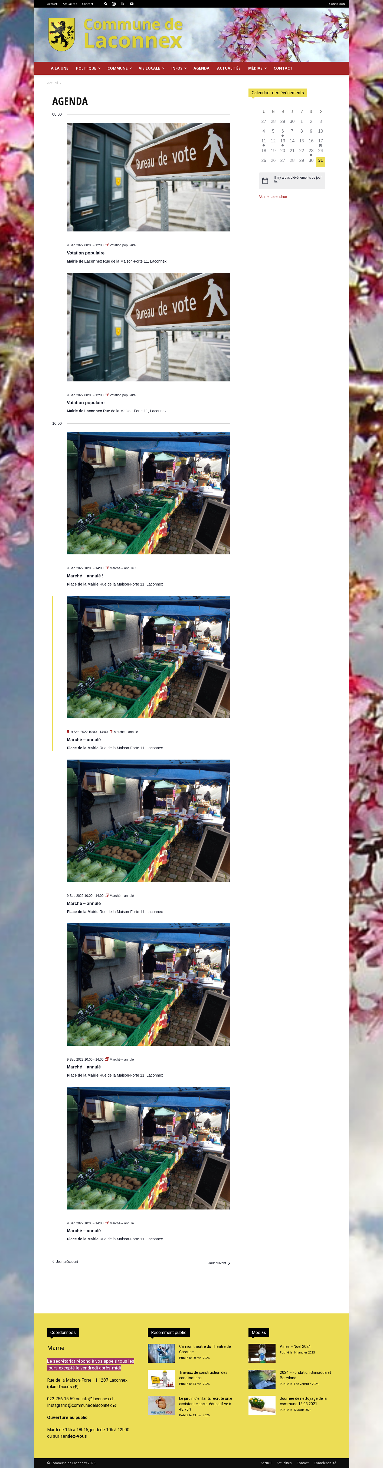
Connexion (337, 4)
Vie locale (152, 68)
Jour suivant (219, 1263)
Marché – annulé (84, 739)
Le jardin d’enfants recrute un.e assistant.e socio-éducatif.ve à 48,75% (205, 1403)
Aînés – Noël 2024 (295, 1346)
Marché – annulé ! (85, 576)
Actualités (70, 4)
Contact (87, 4)
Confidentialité (325, 1463)
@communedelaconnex (92, 1405)
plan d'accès (62, 1386)
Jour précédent (65, 1262)
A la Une (59, 68)
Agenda (201, 68)
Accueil (52, 4)
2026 (91, 1463)
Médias (257, 68)
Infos (179, 68)
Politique (88, 68)
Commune (119, 68)
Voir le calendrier (273, 196)
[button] (106, 4)
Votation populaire (85, 253)
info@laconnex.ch (97, 1398)
